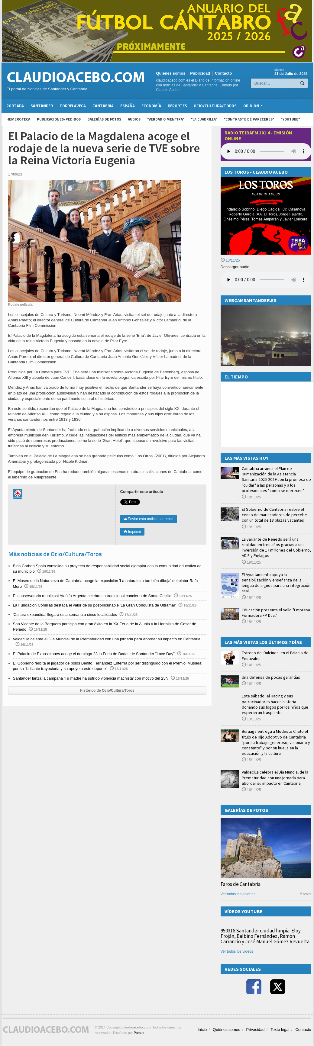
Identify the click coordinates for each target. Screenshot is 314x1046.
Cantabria (103, 106)
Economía (151, 106)
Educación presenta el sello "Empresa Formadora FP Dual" (276, 612)
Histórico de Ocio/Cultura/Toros (107, 690)
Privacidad (255, 1029)
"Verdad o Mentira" (165, 119)
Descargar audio (235, 267)
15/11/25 (251, 760)
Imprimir (132, 531)
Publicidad (200, 73)
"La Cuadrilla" (204, 119)
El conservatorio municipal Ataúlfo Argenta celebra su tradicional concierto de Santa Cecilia (92, 596)
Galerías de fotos (104, 119)
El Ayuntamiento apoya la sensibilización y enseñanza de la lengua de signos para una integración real (276, 583)
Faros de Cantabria (241, 884)
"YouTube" (290, 119)
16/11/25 (251, 684)
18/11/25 (251, 497)
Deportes (177, 106)
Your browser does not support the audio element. (266, 151)
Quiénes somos (171, 73)
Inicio (202, 1029)
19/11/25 (251, 527)
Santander (42, 106)
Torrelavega (73, 106)
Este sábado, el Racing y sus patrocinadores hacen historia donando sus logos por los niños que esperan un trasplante (275, 704)
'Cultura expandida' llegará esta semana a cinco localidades (65, 614)
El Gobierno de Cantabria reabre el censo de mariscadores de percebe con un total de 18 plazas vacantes (274, 515)
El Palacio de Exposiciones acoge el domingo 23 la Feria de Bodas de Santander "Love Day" (94, 654)
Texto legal (279, 1029)
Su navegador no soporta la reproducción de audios (266, 280)
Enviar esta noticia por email (148, 519)
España (127, 106)
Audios (134, 119)
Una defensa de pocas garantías (271, 677)
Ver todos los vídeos (237, 951)
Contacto (223, 73)
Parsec (139, 1033)
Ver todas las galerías (238, 894)
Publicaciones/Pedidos (59, 119)
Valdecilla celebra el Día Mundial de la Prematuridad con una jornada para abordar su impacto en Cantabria (107, 639)
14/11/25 (251, 665)
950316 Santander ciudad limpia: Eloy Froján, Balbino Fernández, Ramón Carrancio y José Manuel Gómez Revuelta (265, 936)
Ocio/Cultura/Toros (215, 106)
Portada (15, 106)
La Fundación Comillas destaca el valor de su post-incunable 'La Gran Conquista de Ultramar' (94, 605)
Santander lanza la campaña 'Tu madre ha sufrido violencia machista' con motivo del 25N (91, 678)
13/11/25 (230, 260)
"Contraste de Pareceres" (249, 119)
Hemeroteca (18, 119)
